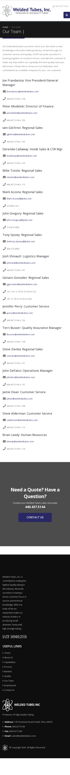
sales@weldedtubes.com (24, 735)
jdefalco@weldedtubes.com (21, 377)
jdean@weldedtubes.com (20, 398)
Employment (10, 685)
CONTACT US (35, 517)
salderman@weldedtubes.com (22, 420)
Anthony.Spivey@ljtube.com (21, 241)
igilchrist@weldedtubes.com (21, 134)
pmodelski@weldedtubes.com (22, 112)
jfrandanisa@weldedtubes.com (23, 91)
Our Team (9, 680)
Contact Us (9, 690)
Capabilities (10, 662)
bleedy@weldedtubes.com (20, 441)
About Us (8, 657)
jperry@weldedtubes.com (20, 312)
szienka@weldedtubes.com (21, 355)
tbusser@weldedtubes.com (21, 334)
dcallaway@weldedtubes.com (22, 155)
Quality (7, 676)
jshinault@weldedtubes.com (21, 262)
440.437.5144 (18, 726)
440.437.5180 (15, 731)
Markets (8, 671)
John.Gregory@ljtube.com (19, 219)
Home (5, 27)
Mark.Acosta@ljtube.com (19, 198)
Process (8, 666)
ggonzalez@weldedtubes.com (22, 284)
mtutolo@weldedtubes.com (20, 177)
